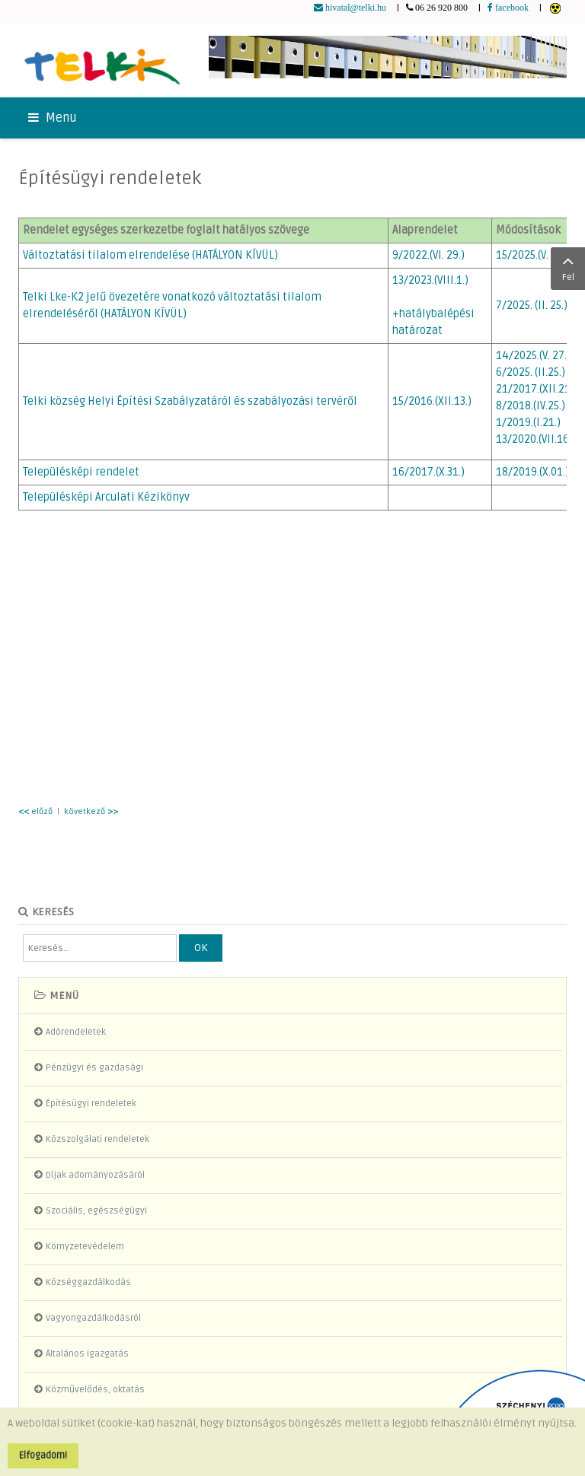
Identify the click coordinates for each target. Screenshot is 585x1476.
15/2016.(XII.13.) (432, 401)
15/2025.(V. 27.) (532, 255)
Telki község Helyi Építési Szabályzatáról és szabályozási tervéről (190, 401)
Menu (52, 118)
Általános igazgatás (87, 1354)
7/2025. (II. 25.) (531, 305)
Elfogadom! (43, 1455)
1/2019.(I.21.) (528, 422)
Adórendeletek (76, 1032)
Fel (568, 267)
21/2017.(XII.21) (535, 389)
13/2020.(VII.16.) (535, 439)
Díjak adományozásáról (95, 1175)
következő (91, 811)
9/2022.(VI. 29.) (428, 255)
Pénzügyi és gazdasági (94, 1068)
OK (200, 947)
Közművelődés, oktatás (95, 1389)
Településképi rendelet (81, 472)
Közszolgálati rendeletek (97, 1139)
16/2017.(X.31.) (428, 472)
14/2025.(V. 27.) (533, 355)
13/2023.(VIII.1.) (430, 280)
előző (35, 811)
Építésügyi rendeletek (109, 178)
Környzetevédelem (85, 1246)
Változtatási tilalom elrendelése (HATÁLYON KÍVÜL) (150, 255)
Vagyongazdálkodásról (93, 1318)
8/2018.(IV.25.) (530, 405)
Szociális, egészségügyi (96, 1211)
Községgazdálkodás (88, 1282)
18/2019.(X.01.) (532, 472)
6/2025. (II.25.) (530, 372)
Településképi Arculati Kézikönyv (106, 497)
